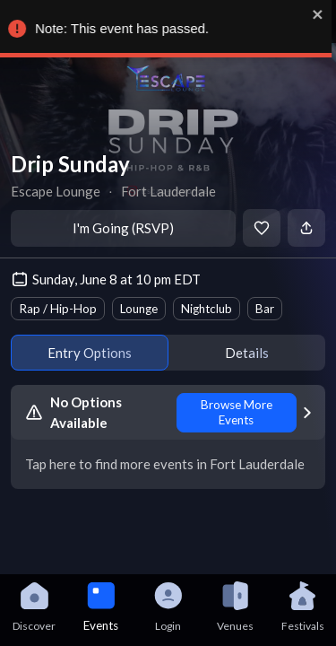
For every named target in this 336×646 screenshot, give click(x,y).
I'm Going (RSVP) (123, 228)
